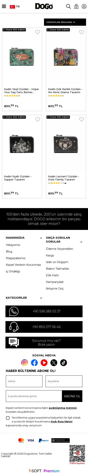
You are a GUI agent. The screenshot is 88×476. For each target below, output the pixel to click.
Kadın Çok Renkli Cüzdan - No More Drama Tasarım (65, 90)
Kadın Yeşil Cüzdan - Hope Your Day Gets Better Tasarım (21, 90)
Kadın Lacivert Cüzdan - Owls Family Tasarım (63, 178)
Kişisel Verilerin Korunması (23, 265)
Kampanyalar (55, 282)
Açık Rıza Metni (61, 421)
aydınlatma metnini (63, 407)
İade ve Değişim (57, 262)
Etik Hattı (52, 275)
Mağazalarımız (16, 258)
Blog (9, 251)
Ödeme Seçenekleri (59, 249)
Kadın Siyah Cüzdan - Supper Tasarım (18, 178)
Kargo (50, 255)
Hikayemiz (13, 245)
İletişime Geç (55, 288)
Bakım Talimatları (57, 268)
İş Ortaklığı (13, 271)
